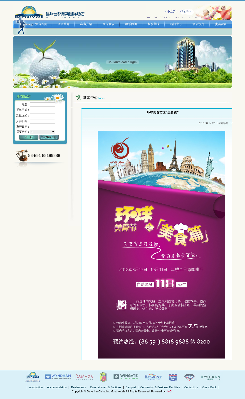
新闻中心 (176, 19)
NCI (169, 391)
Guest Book (209, 387)
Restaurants (78, 387)
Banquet (130, 387)
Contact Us (190, 387)
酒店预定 (198, 19)
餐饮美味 (153, 19)
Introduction (35, 387)
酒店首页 (41, 19)
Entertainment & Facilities (105, 387)
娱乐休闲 (131, 19)
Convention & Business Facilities (160, 387)
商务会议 (108, 19)
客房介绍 (86, 19)
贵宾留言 (221, 19)
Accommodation (57, 387)
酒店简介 (63, 19)
